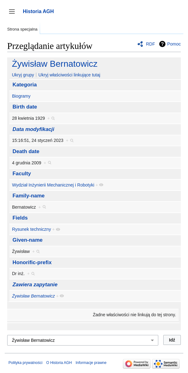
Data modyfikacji (33, 129)
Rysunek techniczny (31, 229)
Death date (26, 151)
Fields (20, 218)
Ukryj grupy (23, 74)
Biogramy (21, 96)
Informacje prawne (91, 363)
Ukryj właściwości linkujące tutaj (69, 74)
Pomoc (174, 43)
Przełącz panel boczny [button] (14, 14)
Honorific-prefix (32, 262)
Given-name (28, 240)
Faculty (22, 174)
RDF (150, 43)
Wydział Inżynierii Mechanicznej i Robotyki (53, 184)
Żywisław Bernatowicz (55, 64)
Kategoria (25, 85)
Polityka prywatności (25, 363)
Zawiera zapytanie (35, 285)
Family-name (29, 196)
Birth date (25, 107)
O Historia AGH (59, 363)
